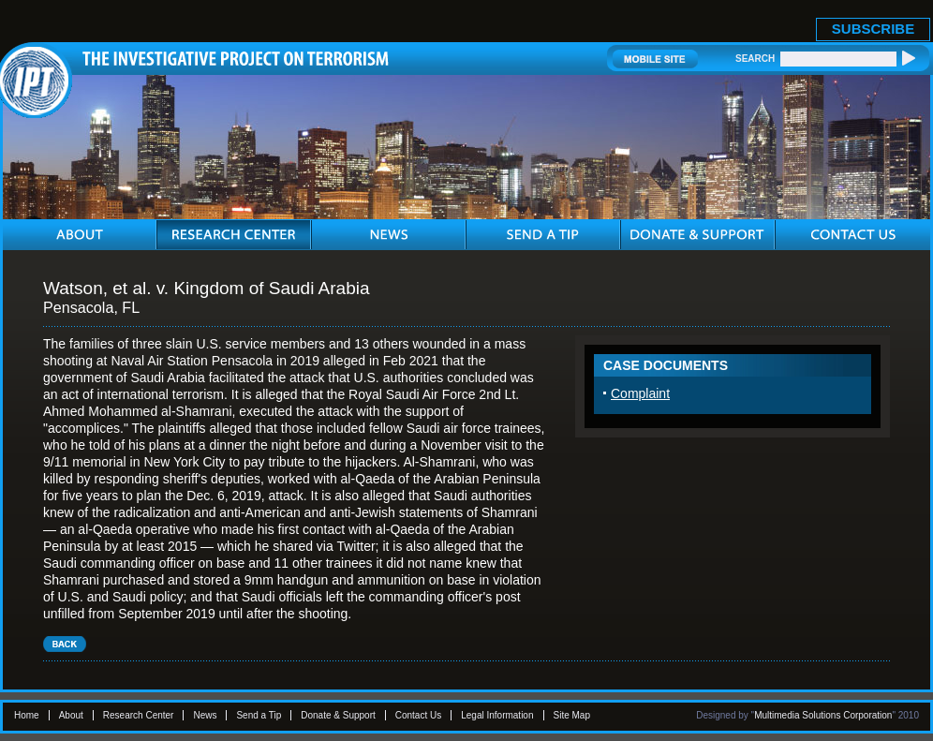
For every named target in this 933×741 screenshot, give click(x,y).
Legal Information (497, 715)
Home (26, 715)
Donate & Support (338, 715)
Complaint (640, 393)
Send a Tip (258, 715)
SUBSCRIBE (873, 29)
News (204, 715)
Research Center (138, 715)
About (71, 715)
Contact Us (418, 715)
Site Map (572, 715)
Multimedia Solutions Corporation (823, 715)
